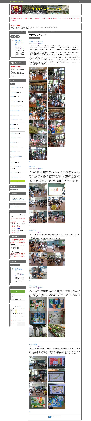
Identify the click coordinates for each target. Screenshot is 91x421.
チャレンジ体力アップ (15, 166)
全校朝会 (12, 151)
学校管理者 (40, 43)
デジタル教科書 (33, 344)
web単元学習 (32, 230)
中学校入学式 (13, 92)
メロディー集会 (14, 177)
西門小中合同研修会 (15, 110)
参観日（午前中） (14, 147)
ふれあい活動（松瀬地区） (16, 156)
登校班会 (12, 133)
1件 (18, 264)
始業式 (12, 96)
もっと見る (18, 181)
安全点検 (12, 162)
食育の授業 (32, 166)
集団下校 (12, 115)
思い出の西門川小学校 (19, 42)
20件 (12, 83)
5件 (38, 38)
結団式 (12, 124)
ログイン (80, 1)
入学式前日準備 (14, 87)
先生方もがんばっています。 (36, 286)
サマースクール (14, 101)
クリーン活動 (13, 119)
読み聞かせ (18, 270)
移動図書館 (13, 142)
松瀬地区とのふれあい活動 (36, 41)
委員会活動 (13, 172)
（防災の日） (13, 137)
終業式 (12, 128)
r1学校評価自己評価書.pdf (18, 199)
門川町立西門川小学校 (17, 1)
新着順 (13, 36)
